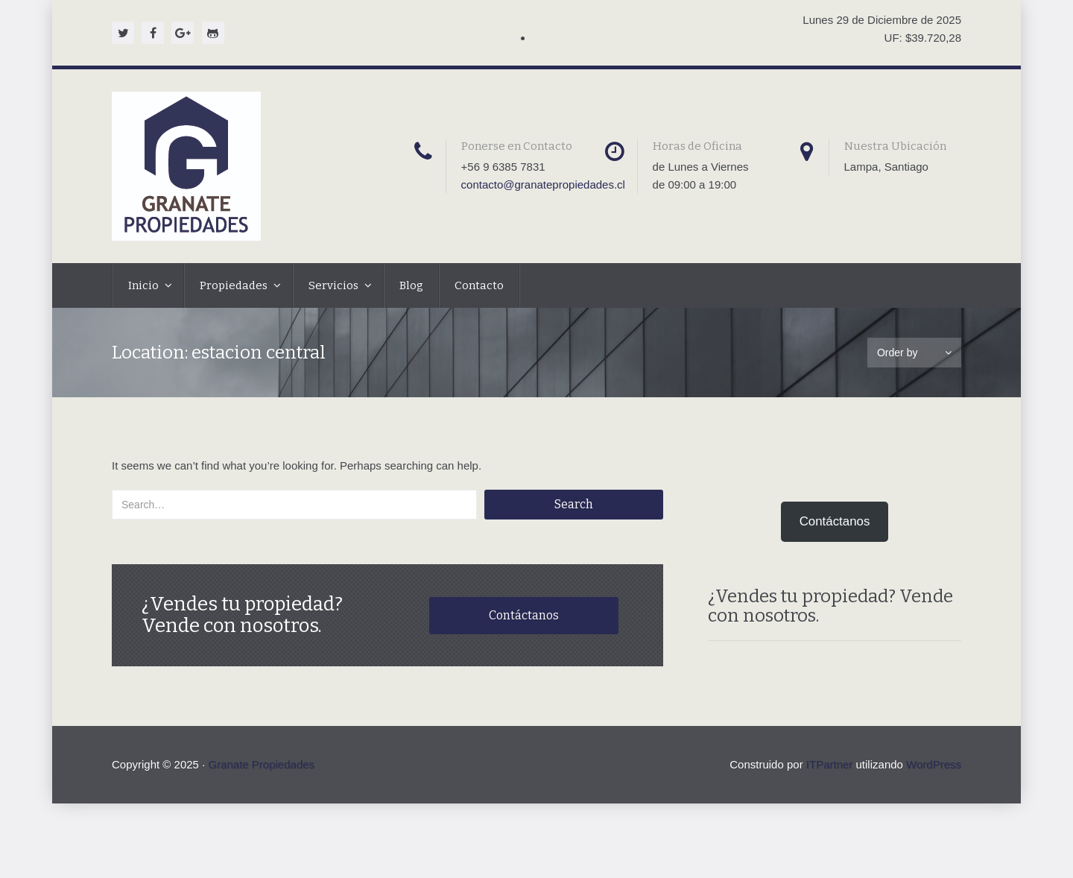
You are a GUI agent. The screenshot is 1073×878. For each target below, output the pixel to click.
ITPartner (829, 764)
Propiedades (235, 285)
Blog (411, 285)
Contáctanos (524, 615)
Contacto (479, 285)
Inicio (144, 285)
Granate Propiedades (261, 764)
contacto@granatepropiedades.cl (543, 184)
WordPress (933, 764)
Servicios (334, 285)
